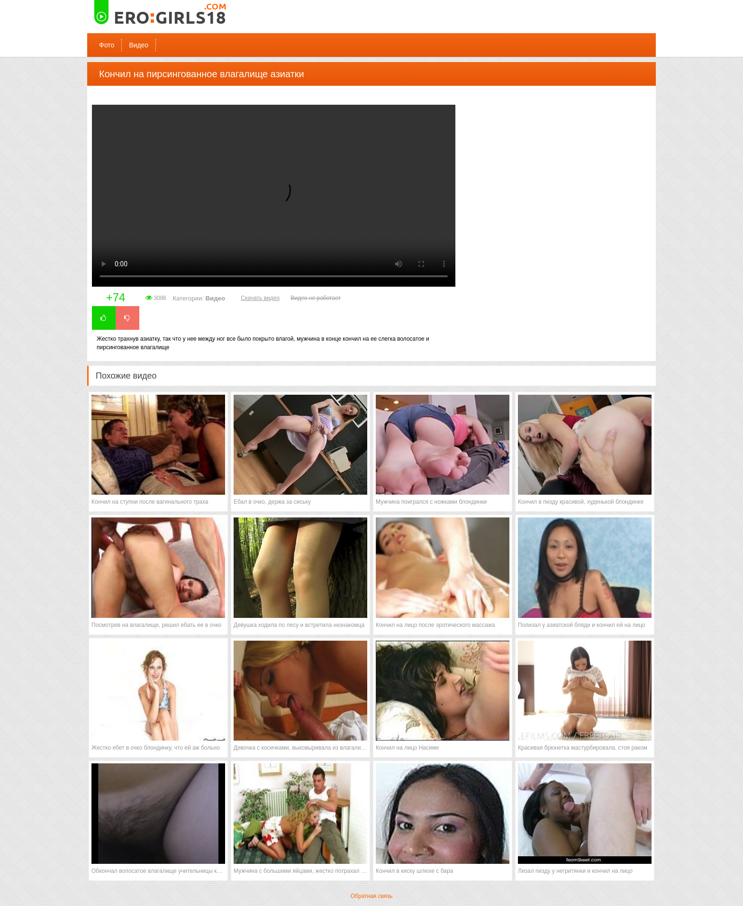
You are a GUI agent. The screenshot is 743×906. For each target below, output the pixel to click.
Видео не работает (315, 298)
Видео (138, 45)
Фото (106, 45)
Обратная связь (371, 896)
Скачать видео (260, 298)
